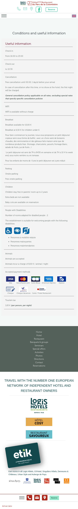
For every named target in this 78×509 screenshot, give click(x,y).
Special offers (39, 349)
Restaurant (39, 339)
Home (39, 332)
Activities (39, 352)
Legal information (44, 504)
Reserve (51, 9)
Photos (39, 355)
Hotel (39, 335)
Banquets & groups (39, 342)
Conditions (56, 504)
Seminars (39, 345)
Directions (39, 359)
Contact (39, 362)
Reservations (39, 365)
